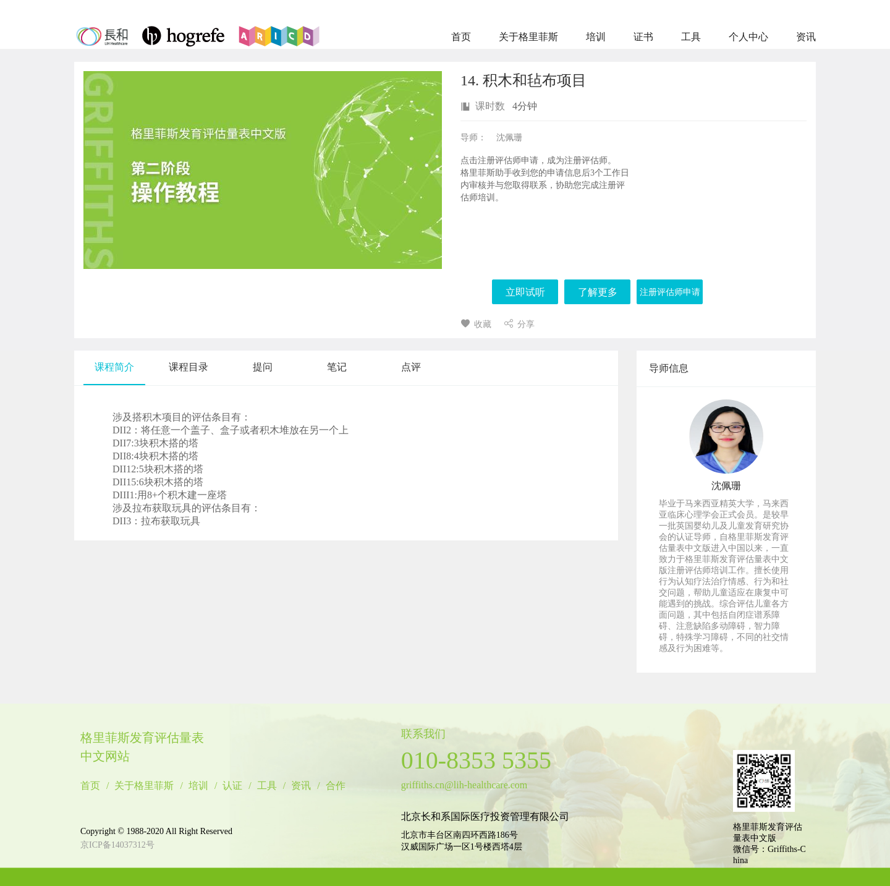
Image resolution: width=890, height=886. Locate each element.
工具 (691, 37)
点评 (411, 367)
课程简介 (114, 367)
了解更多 (597, 292)
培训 (596, 37)
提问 (263, 367)
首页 (461, 37)
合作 (335, 786)
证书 (643, 37)
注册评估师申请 (670, 292)
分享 (519, 324)
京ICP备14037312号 (117, 845)
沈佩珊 (726, 485)
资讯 (806, 37)
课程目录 (188, 367)
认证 (232, 786)
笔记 (337, 367)
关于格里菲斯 (528, 37)
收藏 (475, 324)
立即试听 (525, 292)
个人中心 (748, 37)
